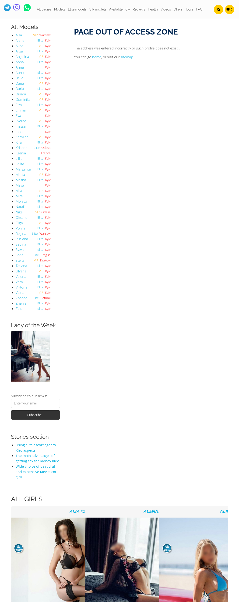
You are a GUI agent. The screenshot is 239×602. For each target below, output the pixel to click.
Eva (18, 115)
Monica (21, 201)
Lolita (20, 163)
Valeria (21, 276)
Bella (19, 78)
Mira (19, 196)
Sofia (19, 255)
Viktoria (21, 287)
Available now (119, 9)
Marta (20, 174)
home (96, 57)
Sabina (21, 244)
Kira (19, 142)
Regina (21, 233)
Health (153, 9)
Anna (20, 61)
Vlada (20, 292)
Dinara (21, 94)
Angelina (22, 56)
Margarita (23, 169)
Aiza (19, 35)
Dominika (23, 99)
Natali (20, 206)
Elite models (77, 9)
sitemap (127, 57)
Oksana (21, 217)
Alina (19, 45)
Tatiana (21, 265)
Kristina (21, 147)
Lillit (19, 158)
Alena (20, 40)
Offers (178, 9)
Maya (20, 185)
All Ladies (44, 9)
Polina (20, 228)
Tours (189, 9)
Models (59, 9)
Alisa (19, 51)
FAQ (199, 9)
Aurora (21, 72)
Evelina (21, 120)
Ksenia (21, 153)
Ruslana (22, 239)
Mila (19, 190)
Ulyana (21, 271)
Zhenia (21, 303)
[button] (218, 9)
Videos (166, 9)
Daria (20, 88)
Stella (20, 260)
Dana (20, 83)
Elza (19, 104)
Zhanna (22, 298)
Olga (19, 222)
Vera (19, 281)
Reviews (139, 9)
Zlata (19, 308)
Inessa (21, 126)
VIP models (97, 9)
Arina (20, 67)
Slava (20, 249)
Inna (19, 131)
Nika (19, 212)
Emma (21, 110)
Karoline (22, 137)
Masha (21, 179)
